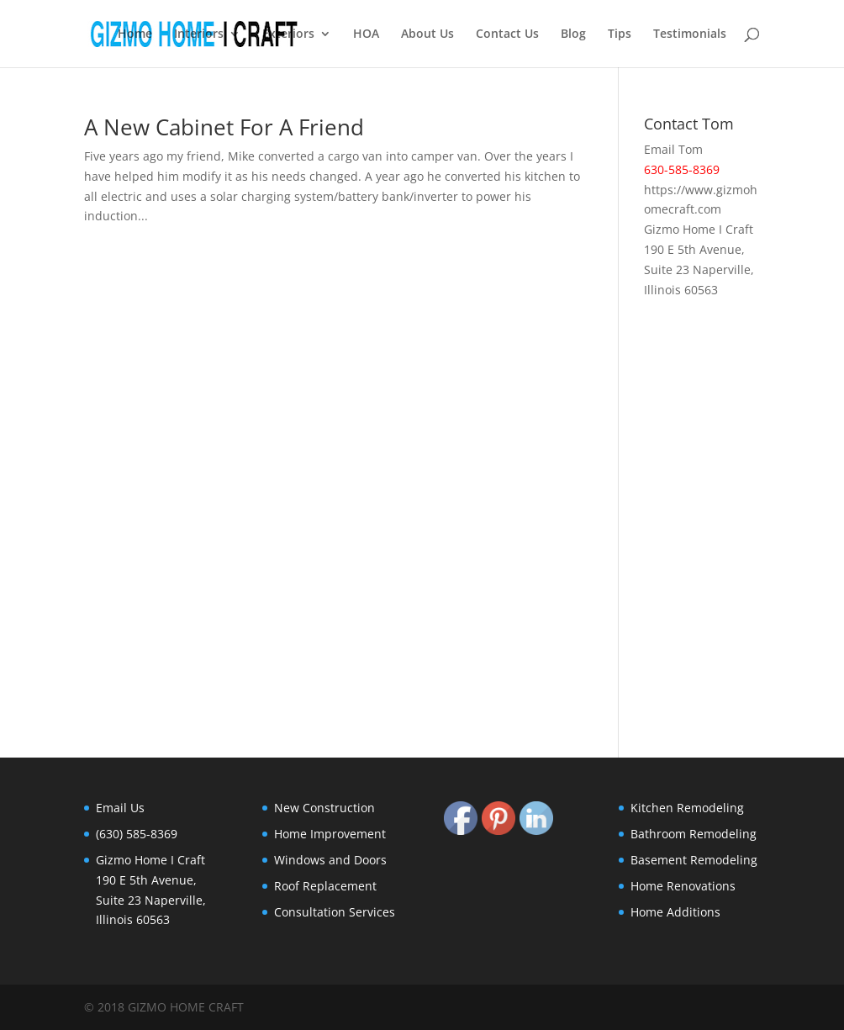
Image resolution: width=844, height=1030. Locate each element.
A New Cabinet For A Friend (224, 127)
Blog (573, 34)
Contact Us (507, 34)
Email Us (120, 808)
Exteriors (288, 34)
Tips (619, 34)
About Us (427, 34)
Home (135, 34)
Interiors (199, 34)
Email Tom (673, 149)
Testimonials (689, 34)
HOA (366, 34)
